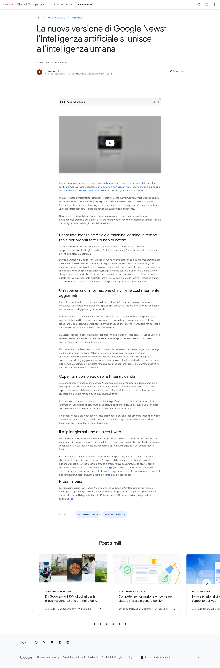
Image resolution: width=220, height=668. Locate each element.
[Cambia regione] (177, 657)
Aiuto (145, 657)
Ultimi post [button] (58, 4)
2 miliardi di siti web (141, 183)
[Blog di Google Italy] (38, 17)
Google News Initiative (140, 467)
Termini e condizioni (74, 657)
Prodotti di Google (112, 657)
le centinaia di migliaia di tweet (116, 187)
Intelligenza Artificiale (115, 514)
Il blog (129, 657)
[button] (176, 71)
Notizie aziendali (56, 18)
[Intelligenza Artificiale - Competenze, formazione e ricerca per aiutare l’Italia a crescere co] (147, 585)
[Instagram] (36, 642)
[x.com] (44, 642)
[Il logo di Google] (26, 657)
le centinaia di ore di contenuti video (84, 190)
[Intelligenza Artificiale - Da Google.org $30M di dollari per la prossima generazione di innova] (73, 585)
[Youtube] (52, 642)
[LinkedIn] (67, 642)
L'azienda (93, 657)
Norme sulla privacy (48, 657)
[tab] (94, 624)
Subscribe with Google (100, 467)
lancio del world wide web (95, 183)
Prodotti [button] (70, 4)
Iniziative (77, 18)
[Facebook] (60, 642)
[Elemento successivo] (207, 583)
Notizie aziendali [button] (84, 4)
